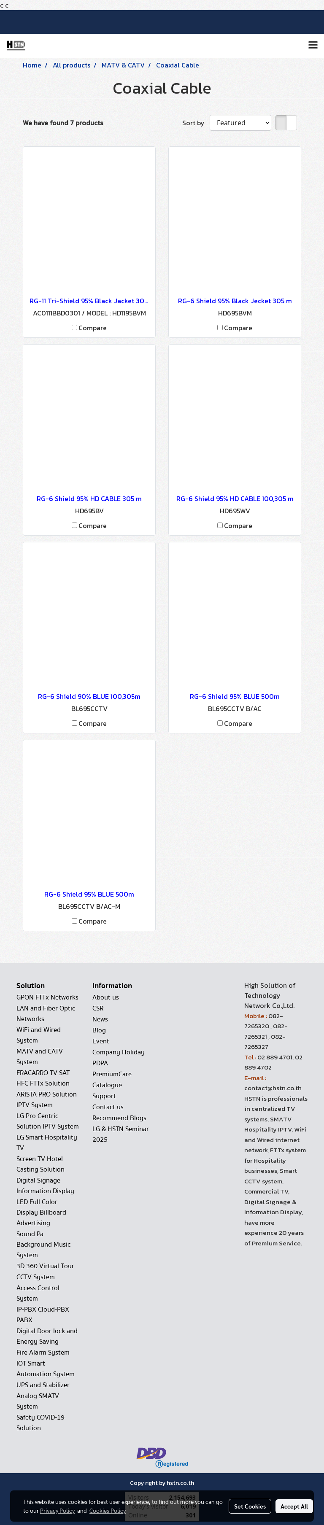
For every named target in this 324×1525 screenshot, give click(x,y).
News (100, 1019)
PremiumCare (112, 1074)
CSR (97, 1008)
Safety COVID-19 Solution (40, 1422)
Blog (99, 1030)
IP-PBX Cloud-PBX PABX (42, 1315)
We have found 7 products (63, 123)
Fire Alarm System (43, 1352)
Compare (92, 328)
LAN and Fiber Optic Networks (45, 1013)
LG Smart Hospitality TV (46, 1142)
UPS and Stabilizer (43, 1385)
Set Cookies (250, 1506)
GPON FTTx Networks (47, 997)
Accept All (294, 1506)
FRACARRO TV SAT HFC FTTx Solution (43, 1078)
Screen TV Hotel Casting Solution (40, 1164)
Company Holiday (118, 1052)
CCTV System (35, 1277)
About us (105, 997)
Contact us (108, 1107)
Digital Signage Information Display (45, 1185)
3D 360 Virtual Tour (45, 1266)
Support (104, 1096)
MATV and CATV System (39, 1056)
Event (100, 1041)
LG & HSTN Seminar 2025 (120, 1134)
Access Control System (37, 1293)
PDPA (100, 1063)
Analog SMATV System (37, 1401)
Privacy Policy (57, 1510)
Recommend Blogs (119, 1118)
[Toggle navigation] (313, 45)
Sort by (196, 123)
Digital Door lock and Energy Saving (47, 1336)
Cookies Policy (107, 1510)
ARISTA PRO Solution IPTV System (46, 1099)
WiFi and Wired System (38, 1035)
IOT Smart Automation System (45, 1369)
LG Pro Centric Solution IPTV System (47, 1121)
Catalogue (107, 1085)
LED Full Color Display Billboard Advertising (41, 1212)
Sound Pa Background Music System (43, 1245)
